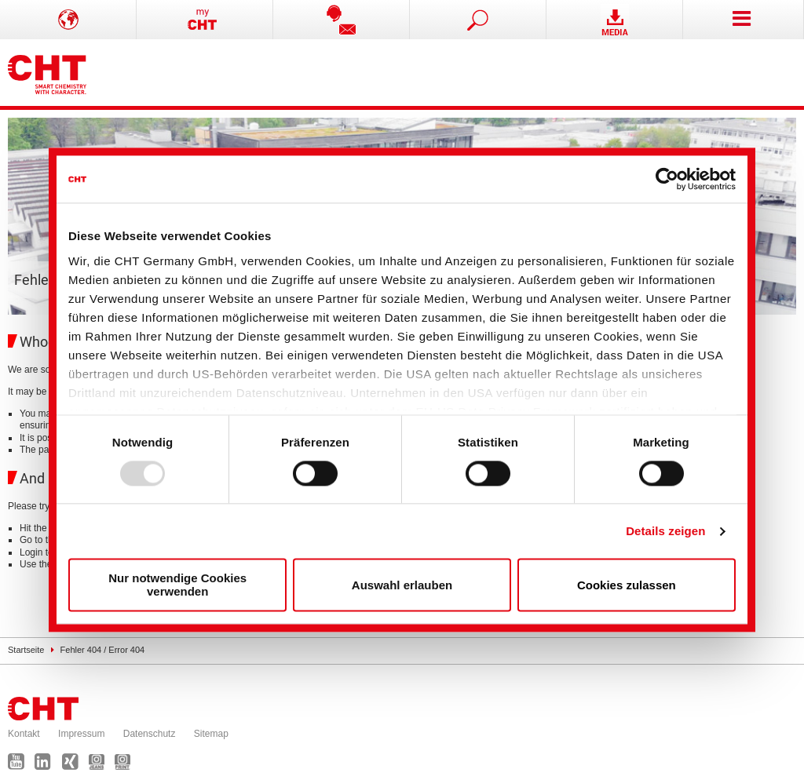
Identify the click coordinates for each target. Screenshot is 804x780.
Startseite (26, 649)
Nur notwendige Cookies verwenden (177, 585)
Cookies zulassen (626, 585)
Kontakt (24, 733)
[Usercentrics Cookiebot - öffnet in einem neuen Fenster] (667, 179)
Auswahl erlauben (402, 585)
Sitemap (211, 733)
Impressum (81, 733)
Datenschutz (149, 733)
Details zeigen (665, 531)
